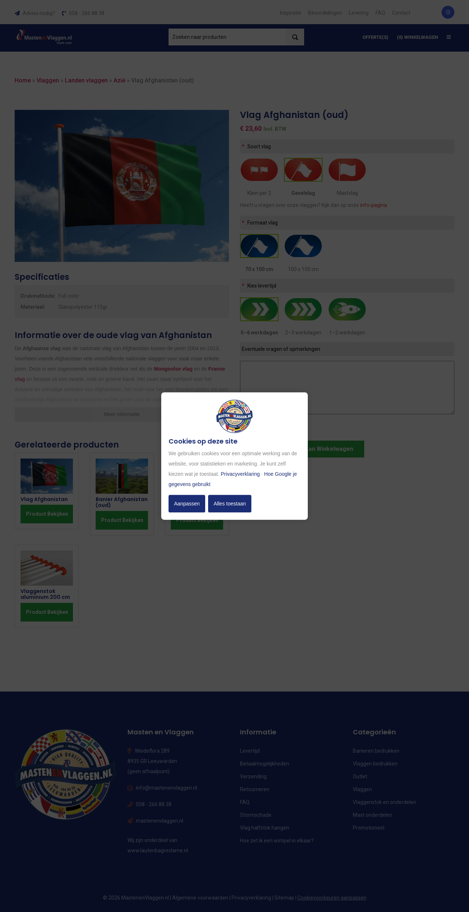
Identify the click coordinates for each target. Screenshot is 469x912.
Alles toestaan (230, 504)
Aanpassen (187, 504)
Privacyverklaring (240, 474)
